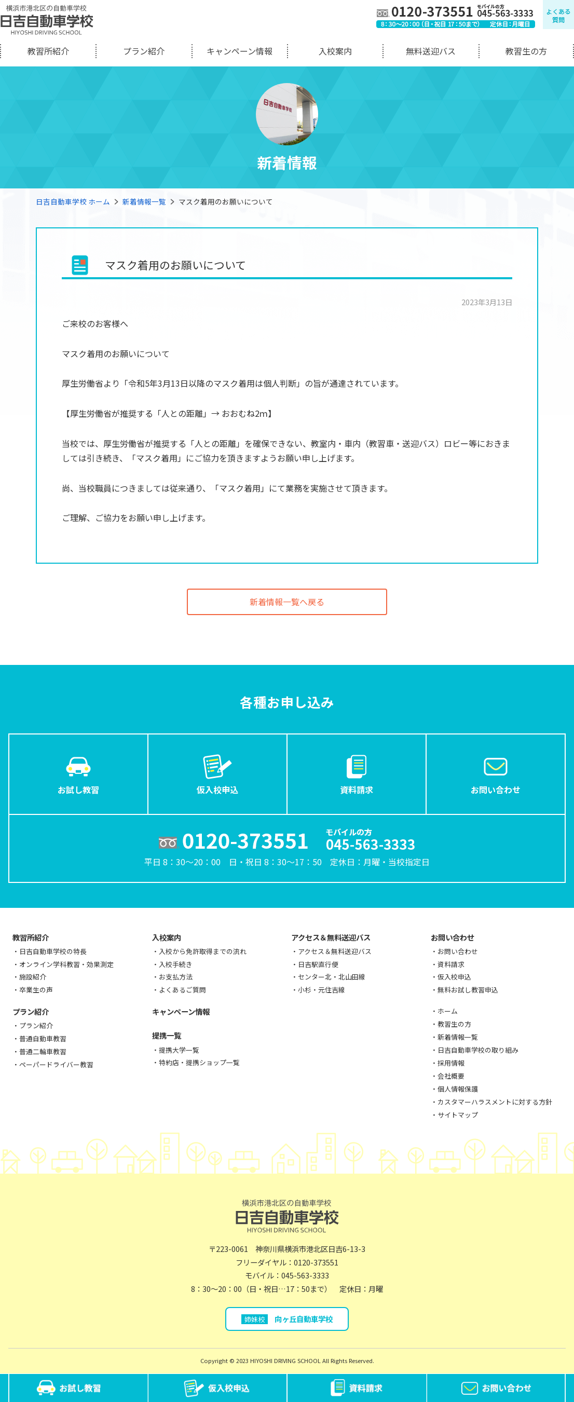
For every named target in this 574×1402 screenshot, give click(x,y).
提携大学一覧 (179, 1050)
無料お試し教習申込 (468, 990)
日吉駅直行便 (318, 964)
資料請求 (356, 773)
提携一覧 (166, 1035)
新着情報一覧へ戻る (287, 601)
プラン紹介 (144, 51)
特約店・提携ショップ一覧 (199, 1062)
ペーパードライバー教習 (56, 1064)
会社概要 (451, 1076)
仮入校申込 (217, 773)
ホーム (448, 1011)
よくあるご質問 (182, 990)
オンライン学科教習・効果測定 (66, 964)
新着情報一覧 (144, 201)
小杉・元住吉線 (321, 990)
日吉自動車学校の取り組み (478, 1050)
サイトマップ (458, 1115)
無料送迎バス (431, 51)
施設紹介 (32, 977)
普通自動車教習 (42, 1038)
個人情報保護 (458, 1089)
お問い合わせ (496, 773)
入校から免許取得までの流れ (203, 951)
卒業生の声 (36, 990)
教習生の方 (526, 51)
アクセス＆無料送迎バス (331, 937)
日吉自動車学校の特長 (53, 951)
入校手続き (176, 964)
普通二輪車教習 (42, 1051)
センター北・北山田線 (331, 977)
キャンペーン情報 (239, 51)
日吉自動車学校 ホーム (73, 201)
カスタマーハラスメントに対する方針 (495, 1102)
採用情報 (451, 1063)
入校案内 (335, 51)
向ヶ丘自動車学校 (287, 1318)
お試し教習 (78, 773)
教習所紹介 (48, 51)
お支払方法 (176, 977)
